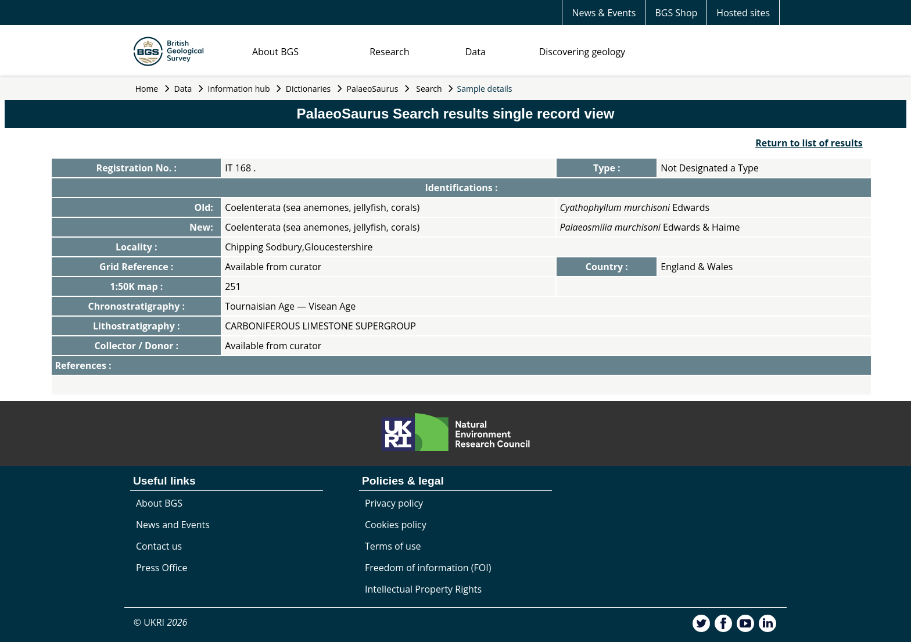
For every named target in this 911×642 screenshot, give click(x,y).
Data (475, 51)
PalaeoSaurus (373, 88)
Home (147, 88)
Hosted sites (743, 12)
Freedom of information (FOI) (428, 567)
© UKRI (161, 622)
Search (429, 88)
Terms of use (393, 546)
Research (389, 51)
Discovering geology (582, 51)
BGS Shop (676, 12)
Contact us (159, 546)
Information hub (239, 88)
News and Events (173, 524)
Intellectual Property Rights (423, 589)
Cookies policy (395, 524)
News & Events (604, 12)
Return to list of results (808, 143)
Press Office (161, 567)
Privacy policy (394, 503)
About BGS (275, 51)
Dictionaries (308, 88)
